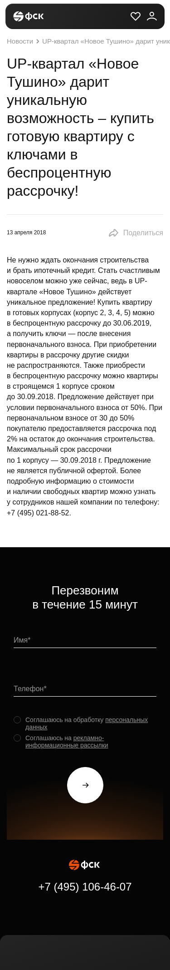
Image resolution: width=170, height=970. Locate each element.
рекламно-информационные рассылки (66, 741)
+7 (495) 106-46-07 (84, 887)
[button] (135, 233)
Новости (24, 41)
